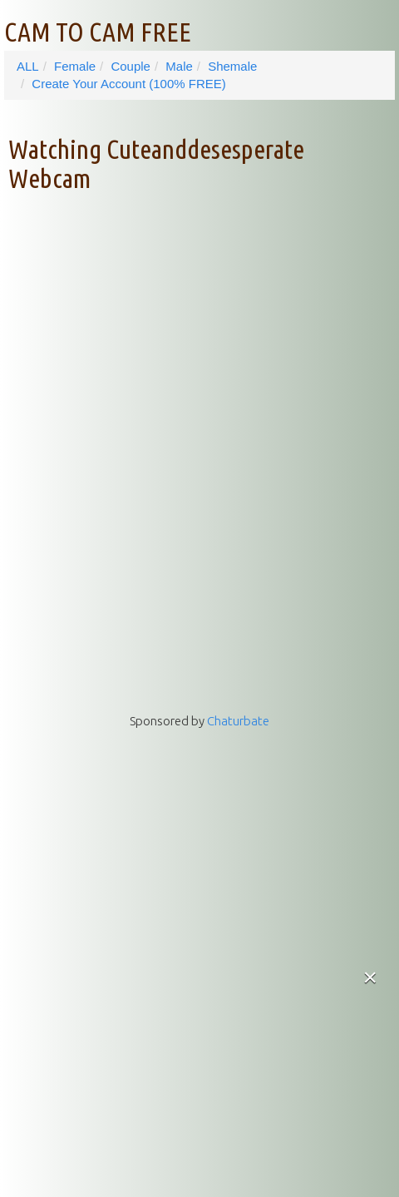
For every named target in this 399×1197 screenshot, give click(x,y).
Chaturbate (238, 721)
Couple (130, 66)
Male (179, 66)
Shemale (232, 66)
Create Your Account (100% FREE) (128, 84)
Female (75, 66)
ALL (28, 66)
